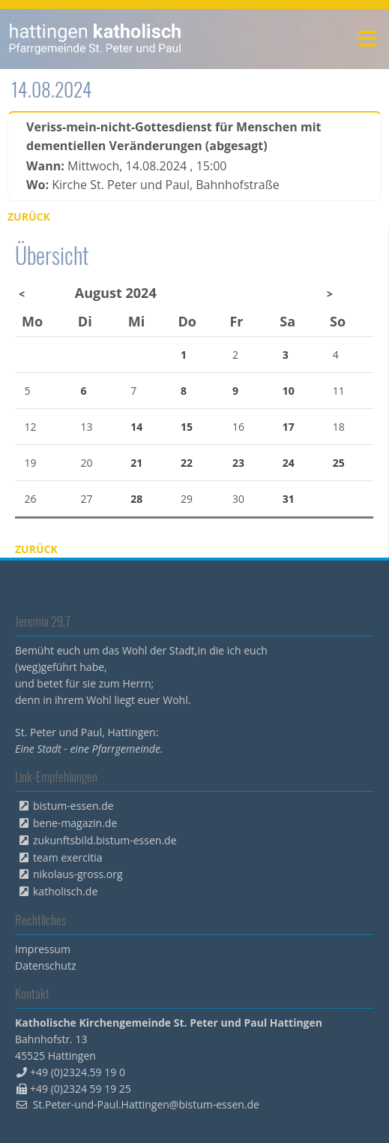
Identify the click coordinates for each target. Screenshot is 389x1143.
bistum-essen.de (73, 806)
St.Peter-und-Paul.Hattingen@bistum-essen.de (146, 1104)
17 (289, 427)
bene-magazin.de (75, 823)
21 (136, 463)
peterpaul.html (95, 39)
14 (136, 427)
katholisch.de (65, 891)
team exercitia (68, 857)
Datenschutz (45, 965)
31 (289, 499)
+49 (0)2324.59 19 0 (77, 1072)
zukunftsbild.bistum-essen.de (105, 840)
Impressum (42, 949)
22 (187, 463)
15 (187, 427)
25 (339, 463)
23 (238, 463)
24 (289, 463)
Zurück (28, 216)
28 (136, 499)
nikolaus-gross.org (78, 874)
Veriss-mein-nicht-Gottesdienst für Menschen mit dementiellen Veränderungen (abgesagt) (173, 136)
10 (289, 391)
